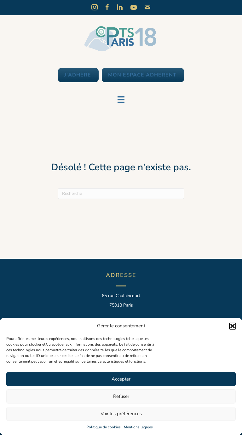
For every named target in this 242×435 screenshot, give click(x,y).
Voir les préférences (121, 413)
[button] (232, 326)
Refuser (121, 396)
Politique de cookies (103, 427)
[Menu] (121, 99)
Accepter (121, 379)
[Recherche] (121, 193)
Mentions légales (138, 427)
